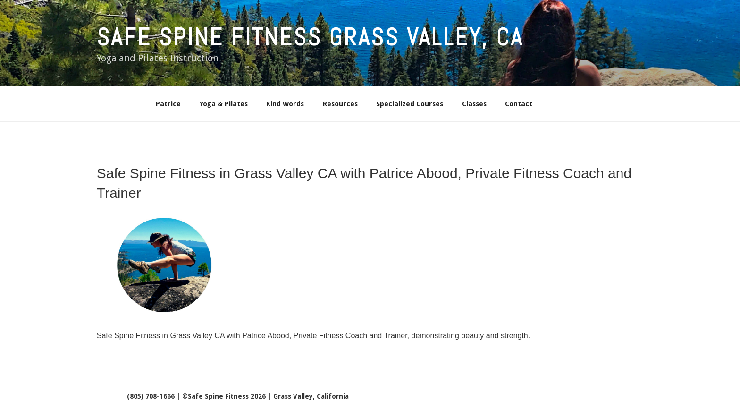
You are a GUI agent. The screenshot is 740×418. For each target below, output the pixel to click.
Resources (340, 104)
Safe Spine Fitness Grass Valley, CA (310, 37)
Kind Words (285, 104)
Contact (518, 104)
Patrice (168, 104)
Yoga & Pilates (224, 104)
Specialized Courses (409, 104)
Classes (474, 104)
